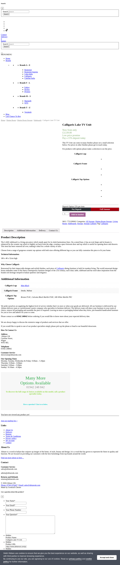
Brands (8, 61)
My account (10, 441)
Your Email (10, 505)
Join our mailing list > (9, 421)
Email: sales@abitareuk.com (29, 485)
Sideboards (37, 120)
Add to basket (77, 215)
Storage (80, 224)
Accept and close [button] (107, 557)
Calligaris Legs (80, 154)
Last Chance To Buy (13, 116)
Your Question (11, 515)
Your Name (10, 501)
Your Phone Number (13, 510)
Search (5, 12)
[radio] (106, 157)
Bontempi (28, 70)
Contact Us (53, 230)
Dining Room (11, 120)
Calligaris (28, 76)
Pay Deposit (76, 209)
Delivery (42, 230)
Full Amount (105, 209)
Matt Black (25, 286)
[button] (6, 54)
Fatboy (27, 87)
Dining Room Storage (24, 120)
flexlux (27, 90)
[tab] (8, 230)
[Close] (2, 8)
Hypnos (27, 92)
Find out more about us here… (12, 458)
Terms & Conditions (13, 436)
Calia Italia (28, 74)
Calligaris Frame (80, 164)
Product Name (11, 541)
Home (8, 58)
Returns (8, 434)
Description (8, 230)
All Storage (90, 221)
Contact (8, 443)
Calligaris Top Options (80, 179)
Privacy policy (11, 438)
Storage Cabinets (90, 224)
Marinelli (27, 101)
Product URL (11, 548)
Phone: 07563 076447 (9, 485)
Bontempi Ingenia (31, 72)
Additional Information (26, 230)
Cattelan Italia (29, 78)
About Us (9, 430)
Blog (7, 114)
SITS (26, 103)
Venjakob (27, 112)
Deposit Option (73, 206)
